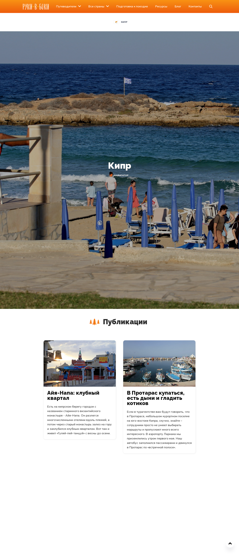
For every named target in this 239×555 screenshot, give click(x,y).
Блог (178, 6)
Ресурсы (161, 6)
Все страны (96, 6)
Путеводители (66, 6)
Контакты (195, 6)
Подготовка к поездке (132, 6)
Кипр (124, 22)
